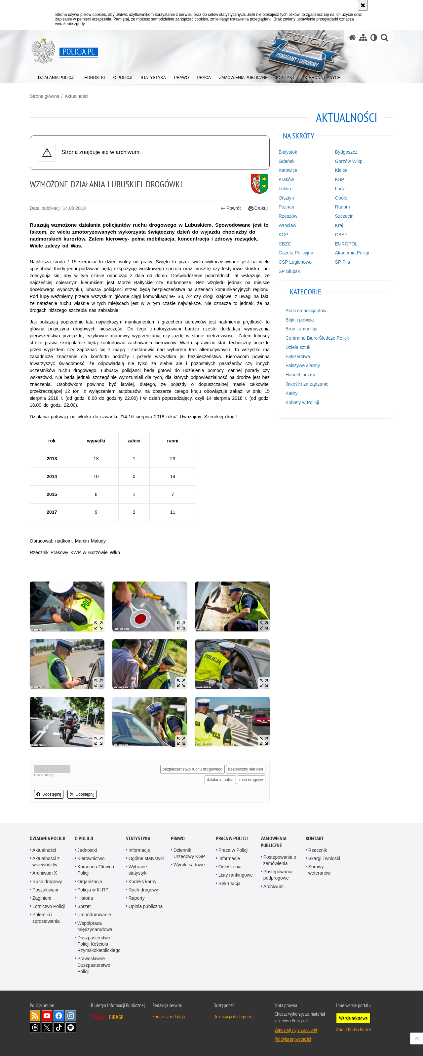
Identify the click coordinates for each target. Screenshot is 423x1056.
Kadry (292, 393)
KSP (339, 179)
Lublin (285, 188)
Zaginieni (41, 898)
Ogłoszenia (230, 866)
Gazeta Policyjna (296, 252)
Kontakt (315, 838)
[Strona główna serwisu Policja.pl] (352, 37)
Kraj (339, 225)
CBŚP (341, 234)
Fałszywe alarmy (303, 365)
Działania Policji (47, 838)
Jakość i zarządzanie (307, 384)
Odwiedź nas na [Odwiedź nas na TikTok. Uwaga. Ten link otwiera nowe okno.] (59, 1027)
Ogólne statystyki (146, 858)
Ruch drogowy (47, 881)
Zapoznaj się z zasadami (296, 1029)
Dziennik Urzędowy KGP (189, 853)
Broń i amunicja (302, 328)
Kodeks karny (143, 881)
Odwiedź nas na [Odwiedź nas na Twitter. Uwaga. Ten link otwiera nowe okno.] (47, 1027)
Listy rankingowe (235, 875)
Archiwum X (44, 873)
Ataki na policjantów (306, 310)
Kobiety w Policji (302, 402)
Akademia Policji (352, 252)
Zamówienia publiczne (273, 842)
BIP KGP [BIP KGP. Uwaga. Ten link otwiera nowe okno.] (116, 1017)
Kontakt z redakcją (168, 1016)
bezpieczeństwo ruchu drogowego (192, 769)
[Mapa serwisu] (363, 37)
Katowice (288, 170)
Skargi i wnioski (324, 858)
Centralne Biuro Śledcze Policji (317, 338)
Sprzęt (84, 906)
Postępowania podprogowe (277, 875)
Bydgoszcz (346, 152)
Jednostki (87, 850)
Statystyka (138, 838)
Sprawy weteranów (319, 870)
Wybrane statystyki (138, 870)
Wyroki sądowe (189, 864)
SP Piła (342, 262)
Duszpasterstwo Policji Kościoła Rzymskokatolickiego (99, 944)
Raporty (137, 898)
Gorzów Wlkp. (349, 161)
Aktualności (76, 96)
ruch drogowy (251, 779)
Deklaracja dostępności (233, 1016)
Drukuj (258, 208)
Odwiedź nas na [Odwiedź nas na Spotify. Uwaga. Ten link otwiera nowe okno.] (70, 1027)
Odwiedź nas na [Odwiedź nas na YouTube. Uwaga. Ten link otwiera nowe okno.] (47, 1015)
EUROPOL (346, 243)
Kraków (286, 179)
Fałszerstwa (298, 356)
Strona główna (44, 96)
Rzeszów (288, 216)
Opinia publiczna (146, 906)
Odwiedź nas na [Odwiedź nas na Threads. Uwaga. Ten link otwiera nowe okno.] (35, 1027)
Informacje (139, 850)
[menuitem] (56, 76)
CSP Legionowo (295, 262)
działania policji (220, 779)
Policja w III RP (92, 889)
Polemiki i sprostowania (46, 918)
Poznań (286, 206)
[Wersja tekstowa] (373, 37)
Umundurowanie (94, 914)
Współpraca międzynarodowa (94, 926)
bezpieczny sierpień (245, 769)
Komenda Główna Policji (95, 870)
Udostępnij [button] (48, 794)
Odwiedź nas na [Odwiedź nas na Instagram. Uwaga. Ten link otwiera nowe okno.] (70, 1015)
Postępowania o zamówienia (279, 860)
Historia (85, 898)
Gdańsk (286, 161)
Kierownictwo (90, 858)
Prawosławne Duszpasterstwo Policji (93, 965)
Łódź (340, 188)
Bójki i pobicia (300, 319)
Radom (342, 206)
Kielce (341, 170)
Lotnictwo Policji (48, 906)
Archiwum (273, 886)
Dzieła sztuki (299, 347)
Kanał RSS (35, 1015)
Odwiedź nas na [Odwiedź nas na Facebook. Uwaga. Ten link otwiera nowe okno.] (59, 1015)
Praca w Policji (232, 838)
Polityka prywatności (293, 1039)
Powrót (230, 208)
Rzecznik (317, 850)
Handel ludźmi (300, 374)
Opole (341, 198)
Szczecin (344, 216)
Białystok (288, 152)
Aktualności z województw (45, 861)
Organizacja (89, 881)
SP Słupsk (289, 271)
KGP (283, 234)
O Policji (84, 838)
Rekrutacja (229, 883)
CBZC (285, 243)
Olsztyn (286, 198)
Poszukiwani (45, 889)
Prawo (178, 838)
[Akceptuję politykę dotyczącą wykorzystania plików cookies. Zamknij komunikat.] (363, 5)
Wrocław (287, 225)
